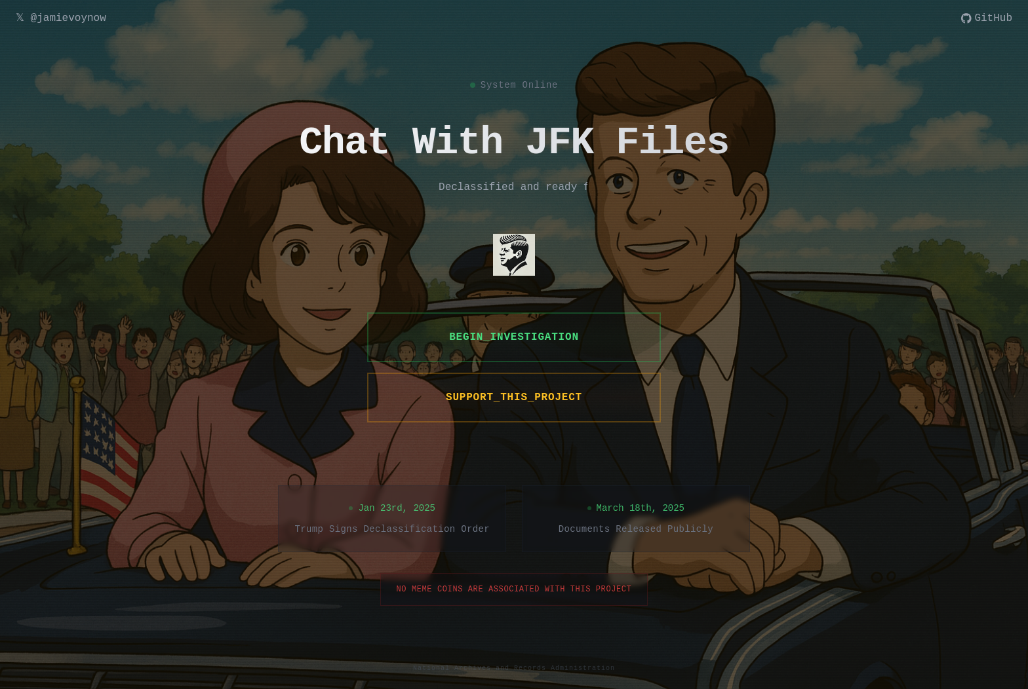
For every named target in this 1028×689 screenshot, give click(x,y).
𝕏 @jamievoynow (61, 18)
